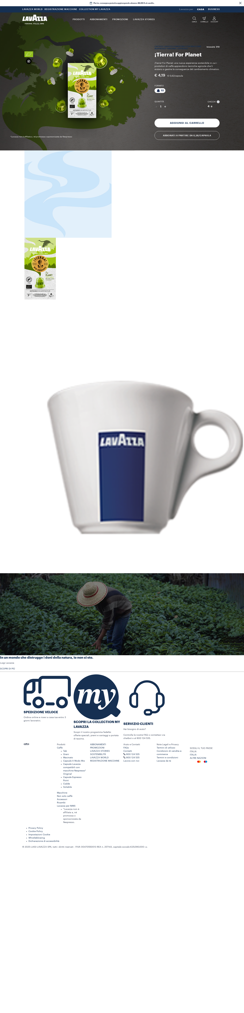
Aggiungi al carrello (187, 123)
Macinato (68, 758)
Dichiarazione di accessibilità (43, 841)
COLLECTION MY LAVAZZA (94, 9)
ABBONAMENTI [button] (98, 19)
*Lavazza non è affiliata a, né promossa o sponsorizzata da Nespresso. (72, 815)
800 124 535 (132, 758)
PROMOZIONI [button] (120, 19)
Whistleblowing (36, 838)
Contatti (127, 751)
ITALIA (193, 755)
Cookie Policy (35, 831)
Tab (65, 751)
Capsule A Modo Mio (74, 761)
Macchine (62, 793)
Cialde (66, 784)
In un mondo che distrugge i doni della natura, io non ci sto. (46, 657)
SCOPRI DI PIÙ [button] (7, 669)
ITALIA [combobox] (193, 751)
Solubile (67, 787)
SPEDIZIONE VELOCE (41, 712)
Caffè (60, 748)
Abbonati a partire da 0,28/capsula (187, 135)
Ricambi (61, 803)
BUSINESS (214, 9)
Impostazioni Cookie (39, 835)
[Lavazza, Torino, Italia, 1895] (34, 19)
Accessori (62, 799)
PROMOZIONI (97, 748)
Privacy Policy (35, 828)
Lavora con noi (131, 761)
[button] (240, 3)
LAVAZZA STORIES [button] (144, 19)
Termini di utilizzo (166, 748)
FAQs (126, 748)
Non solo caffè (64, 796)
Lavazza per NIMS (66, 806)
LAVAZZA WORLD (32, 9)
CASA (200, 9)
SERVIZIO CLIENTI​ (138, 724)
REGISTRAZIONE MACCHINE (61, 9)
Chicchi (214, 101)
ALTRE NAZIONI (198, 758)
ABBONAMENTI (98, 744)
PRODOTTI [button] (79, 19)
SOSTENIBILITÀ (98, 754)
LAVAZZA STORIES (100, 751)
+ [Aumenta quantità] (165, 107)
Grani (66, 754)
